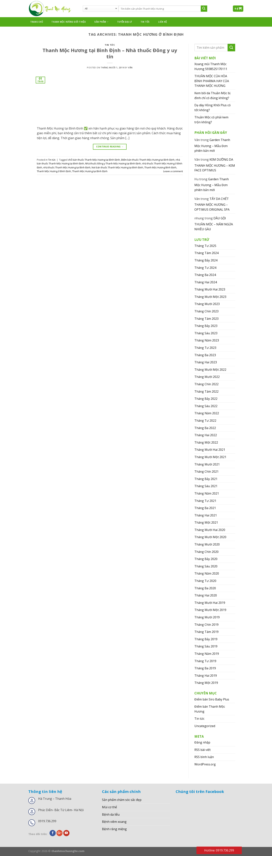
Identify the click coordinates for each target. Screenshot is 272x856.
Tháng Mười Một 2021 (210, 457)
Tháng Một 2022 (206, 442)
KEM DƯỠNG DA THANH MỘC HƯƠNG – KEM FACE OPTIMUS (214, 164)
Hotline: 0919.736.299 (219, 850)
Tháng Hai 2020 (205, 595)
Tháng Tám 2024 (206, 253)
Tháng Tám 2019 (206, 632)
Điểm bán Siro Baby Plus (211, 699)
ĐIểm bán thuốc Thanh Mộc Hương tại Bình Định (148, 159)
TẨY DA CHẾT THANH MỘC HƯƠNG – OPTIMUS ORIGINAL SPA (212, 204)
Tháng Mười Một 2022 (210, 370)
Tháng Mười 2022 (207, 377)
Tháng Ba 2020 (205, 588)
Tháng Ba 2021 (205, 508)
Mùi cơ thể (109, 807)
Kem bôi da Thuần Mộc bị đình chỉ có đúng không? (212, 95)
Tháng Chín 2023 (206, 311)
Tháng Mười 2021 (207, 464)
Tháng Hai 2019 (205, 675)
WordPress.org (205, 764)
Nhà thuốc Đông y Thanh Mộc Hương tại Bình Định (113, 163)
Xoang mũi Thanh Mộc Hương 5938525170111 (210, 66)
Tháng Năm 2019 (206, 654)
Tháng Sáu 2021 (205, 486)
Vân (130, 67)
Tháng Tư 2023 (205, 348)
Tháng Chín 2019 (206, 625)
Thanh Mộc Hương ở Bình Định (54, 171)
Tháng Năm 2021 (206, 493)
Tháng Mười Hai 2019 (209, 603)
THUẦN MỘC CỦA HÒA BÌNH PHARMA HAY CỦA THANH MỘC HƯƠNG (211, 81)
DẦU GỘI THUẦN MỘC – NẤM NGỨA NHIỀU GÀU (213, 223)
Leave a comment (173, 171)
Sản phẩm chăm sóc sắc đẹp (121, 800)
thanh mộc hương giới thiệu (68, 21)
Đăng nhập (202, 742)
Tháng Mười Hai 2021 (209, 450)
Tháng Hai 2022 (205, 435)
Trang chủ (36, 21)
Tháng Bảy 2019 (205, 639)
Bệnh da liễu (111, 814)
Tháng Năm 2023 (206, 340)
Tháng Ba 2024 (205, 275)
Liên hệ (162, 21)
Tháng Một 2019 (206, 683)
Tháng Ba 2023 (205, 355)
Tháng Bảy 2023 (205, 326)
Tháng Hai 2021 (205, 515)
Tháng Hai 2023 (205, 362)
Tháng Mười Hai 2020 (209, 530)
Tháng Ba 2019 (205, 668)
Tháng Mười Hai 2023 (209, 289)
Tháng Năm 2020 (206, 573)
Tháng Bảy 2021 (205, 479)
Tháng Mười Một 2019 (210, 610)
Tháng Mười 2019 (207, 617)
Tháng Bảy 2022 (205, 399)
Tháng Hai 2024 (205, 282)
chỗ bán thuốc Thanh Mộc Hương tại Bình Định (94, 159)
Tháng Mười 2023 (207, 304)
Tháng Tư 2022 (205, 420)
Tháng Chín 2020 (206, 552)
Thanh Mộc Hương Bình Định (160, 167)
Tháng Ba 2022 (205, 428)
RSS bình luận (204, 757)
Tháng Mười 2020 (207, 544)
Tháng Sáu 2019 (205, 646)
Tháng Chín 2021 (206, 471)
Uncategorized (204, 726)
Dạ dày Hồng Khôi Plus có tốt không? (212, 107)
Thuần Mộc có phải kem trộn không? (211, 119)
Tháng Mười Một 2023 (210, 297)
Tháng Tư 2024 (205, 268)
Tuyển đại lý (124, 21)
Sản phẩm (101, 22)
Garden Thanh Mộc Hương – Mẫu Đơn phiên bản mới (212, 145)
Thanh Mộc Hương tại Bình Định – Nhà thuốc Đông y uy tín (109, 53)
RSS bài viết (202, 750)
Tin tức (145, 21)
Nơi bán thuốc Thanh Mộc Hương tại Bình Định (117, 167)
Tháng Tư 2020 (205, 581)
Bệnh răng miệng (114, 829)
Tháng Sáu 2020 (205, 566)
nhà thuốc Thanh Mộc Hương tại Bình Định (66, 167)
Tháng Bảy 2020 (205, 559)
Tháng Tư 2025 (205, 246)
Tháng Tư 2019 (205, 661)
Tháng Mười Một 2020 (210, 537)
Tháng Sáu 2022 (205, 406)
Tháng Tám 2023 (206, 319)
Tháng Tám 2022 (206, 391)
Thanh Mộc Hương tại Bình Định (89, 171)
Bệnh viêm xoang (114, 822)
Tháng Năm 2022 (206, 413)
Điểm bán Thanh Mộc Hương (209, 708)
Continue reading (110, 146)
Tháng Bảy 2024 (205, 260)
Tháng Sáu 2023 (205, 333)
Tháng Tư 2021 (205, 501)
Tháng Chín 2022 (206, 384)
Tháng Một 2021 (206, 522)
